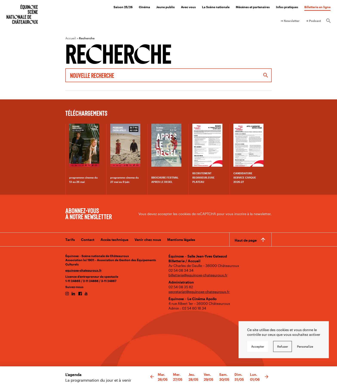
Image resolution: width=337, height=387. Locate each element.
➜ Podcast (313, 21)
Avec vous (188, 7)
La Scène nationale (216, 7)
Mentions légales (181, 239)
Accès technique (114, 239)
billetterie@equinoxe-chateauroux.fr (197, 275)
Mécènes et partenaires (253, 7)
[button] (152, 377)
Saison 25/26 (123, 7)
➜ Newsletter (290, 21)
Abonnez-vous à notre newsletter (88, 213)
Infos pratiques (287, 7)
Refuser (282, 346)
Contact (87, 239)
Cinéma (144, 7)
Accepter (257, 346)
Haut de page (246, 240)
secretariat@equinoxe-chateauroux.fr (199, 292)
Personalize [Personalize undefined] (305, 346)
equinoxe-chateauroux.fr (83, 270)
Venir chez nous (148, 239)
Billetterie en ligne (317, 7)
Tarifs (70, 239)
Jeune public (165, 7)
